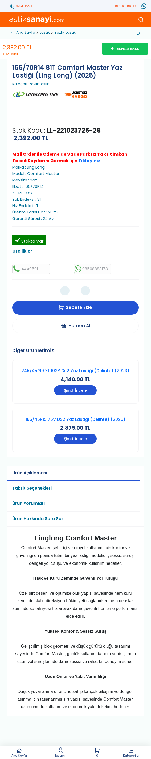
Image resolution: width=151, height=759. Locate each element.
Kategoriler (131, 752)
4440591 (23, 6)
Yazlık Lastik (65, 32)
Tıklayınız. (89, 161)
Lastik (45, 32)
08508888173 (126, 6)
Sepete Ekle (75, 307)
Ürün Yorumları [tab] (28, 503)
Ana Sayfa (19, 752)
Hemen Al (75, 325)
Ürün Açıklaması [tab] (29, 473)
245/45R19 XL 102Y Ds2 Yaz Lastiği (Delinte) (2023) (75, 371)
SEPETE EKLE (125, 49)
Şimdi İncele (75, 390)
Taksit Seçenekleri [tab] (32, 488)
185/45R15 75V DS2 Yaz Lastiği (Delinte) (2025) (75, 419)
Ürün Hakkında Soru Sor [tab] (37, 519)
